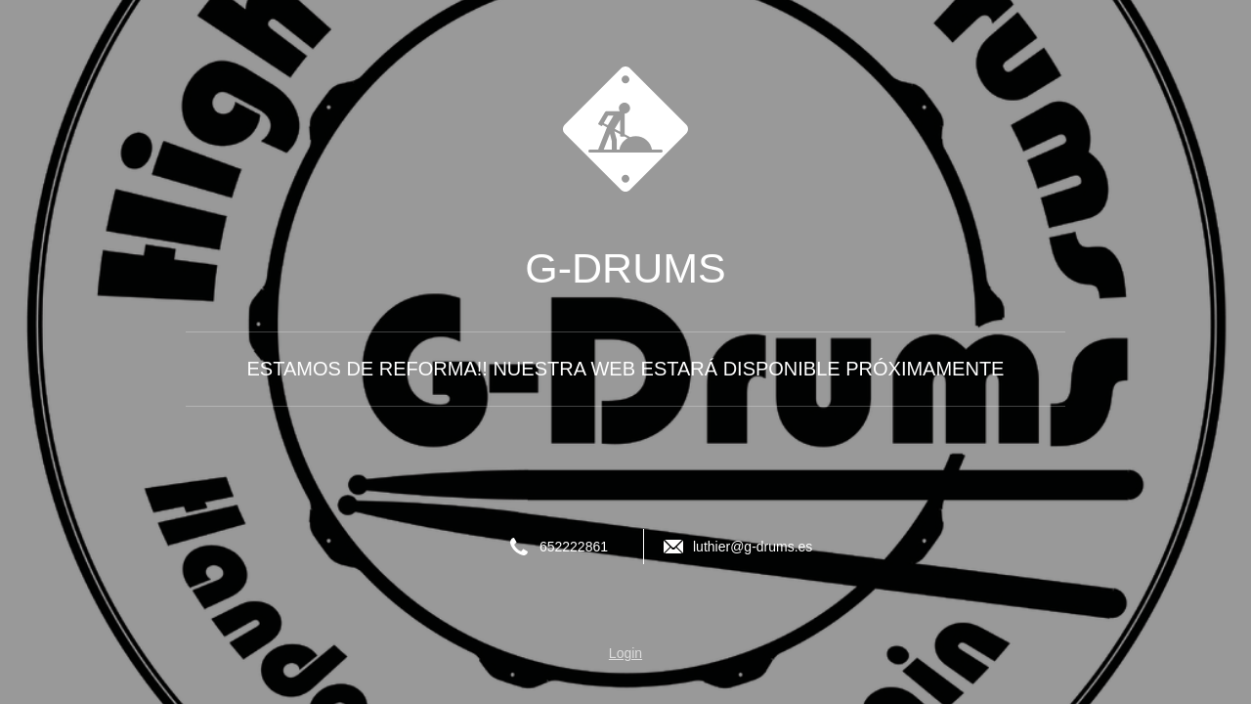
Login (625, 653)
